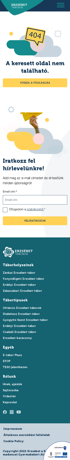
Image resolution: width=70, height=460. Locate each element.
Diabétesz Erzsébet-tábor (21, 314)
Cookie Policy (13, 441)
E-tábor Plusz (12, 355)
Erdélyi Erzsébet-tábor (19, 284)
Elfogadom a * (27, 209)
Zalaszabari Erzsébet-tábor (22, 291)
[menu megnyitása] (60, 5)
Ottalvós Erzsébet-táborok (22, 308)
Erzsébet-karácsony (17, 338)
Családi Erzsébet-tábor (19, 332)
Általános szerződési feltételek (26, 435)
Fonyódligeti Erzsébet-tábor (23, 278)
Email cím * (10, 191)
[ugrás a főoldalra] (18, 6)
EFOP (6, 361)
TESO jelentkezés (15, 367)
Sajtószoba (10, 390)
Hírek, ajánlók (12, 384)
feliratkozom (35, 220)
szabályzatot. (35, 209)
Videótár (9, 396)
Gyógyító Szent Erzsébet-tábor (25, 320)
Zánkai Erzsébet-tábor (19, 272)
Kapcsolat (10, 402)
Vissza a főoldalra (35, 82)
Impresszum (12, 428)
